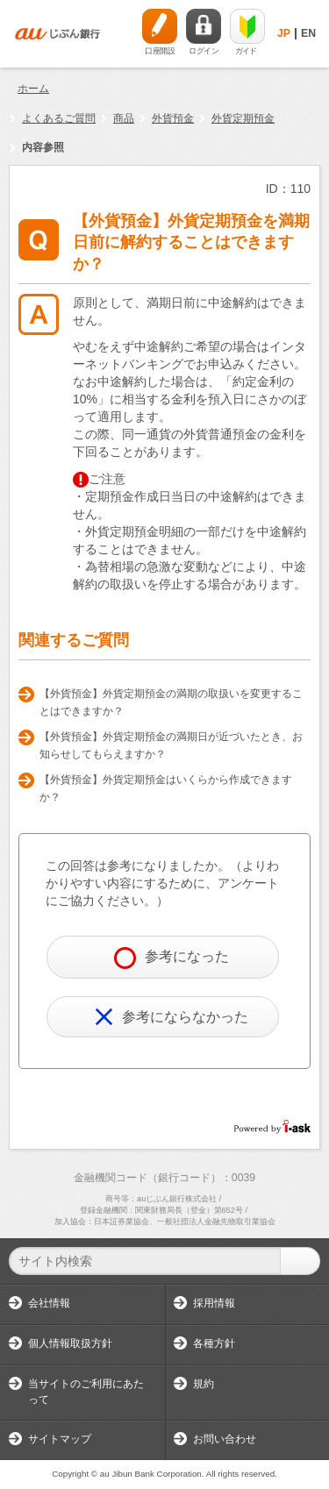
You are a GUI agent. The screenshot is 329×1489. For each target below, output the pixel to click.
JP (283, 33)
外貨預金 (173, 118)
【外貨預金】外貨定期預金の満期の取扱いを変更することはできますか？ (171, 702)
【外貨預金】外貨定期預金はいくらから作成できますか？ (165, 788)
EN (308, 33)
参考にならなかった (171, 1017)
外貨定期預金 (243, 118)
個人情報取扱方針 (70, 1343)
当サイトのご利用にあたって (86, 1392)
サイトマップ (59, 1439)
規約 (203, 1384)
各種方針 (214, 1343)
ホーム (33, 88)
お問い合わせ (224, 1439)
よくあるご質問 (59, 118)
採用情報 (214, 1303)
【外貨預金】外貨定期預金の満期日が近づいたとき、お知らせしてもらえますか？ (171, 745)
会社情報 (49, 1303)
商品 (123, 118)
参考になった (171, 958)
